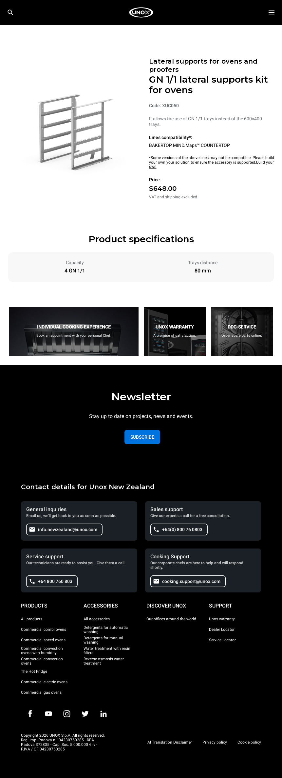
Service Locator (222, 640)
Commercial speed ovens (43, 640)
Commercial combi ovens (43, 629)
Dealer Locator (222, 629)
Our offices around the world (171, 619)
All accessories (97, 619)
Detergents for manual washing (103, 640)
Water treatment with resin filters (107, 650)
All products (31, 619)
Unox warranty (222, 619)
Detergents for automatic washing (106, 629)
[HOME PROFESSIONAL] (141, 12)
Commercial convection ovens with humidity (42, 650)
